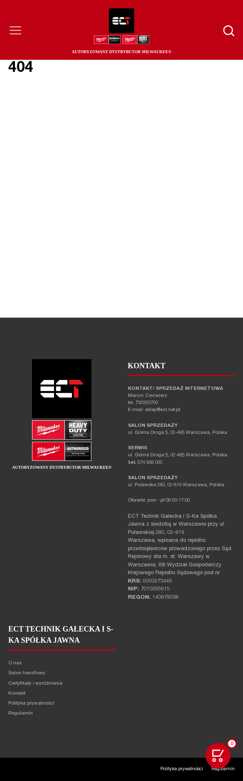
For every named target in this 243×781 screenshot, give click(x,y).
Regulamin (20, 713)
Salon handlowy (26, 673)
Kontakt (16, 693)
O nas (15, 663)
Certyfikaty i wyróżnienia (35, 683)
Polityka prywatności (31, 703)
